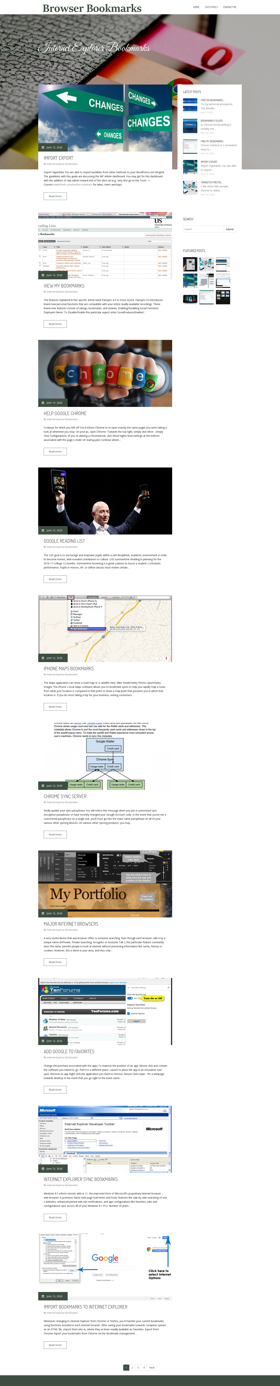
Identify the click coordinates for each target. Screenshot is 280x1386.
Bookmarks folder (212, 120)
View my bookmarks (64, 284)
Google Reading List (64, 536)
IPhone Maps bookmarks (69, 662)
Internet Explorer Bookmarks (62, 163)
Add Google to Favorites (69, 1041)
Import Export (58, 158)
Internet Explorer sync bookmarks (81, 1167)
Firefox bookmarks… (213, 100)
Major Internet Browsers (71, 915)
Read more (56, 196)
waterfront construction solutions (73, 184)
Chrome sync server (65, 789)
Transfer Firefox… (211, 182)
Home (196, 7)
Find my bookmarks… (212, 141)
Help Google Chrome (65, 410)
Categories (211, 7)
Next (152, 1352)
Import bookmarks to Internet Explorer (86, 1293)
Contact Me (229, 7)
